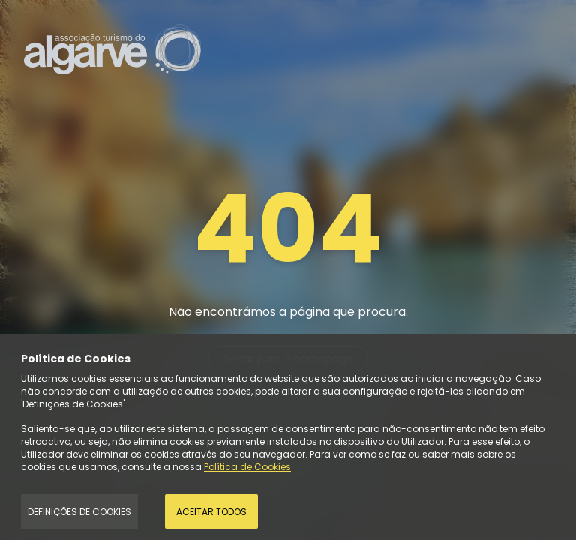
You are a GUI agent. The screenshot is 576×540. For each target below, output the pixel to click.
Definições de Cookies (79, 512)
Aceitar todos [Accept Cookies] (211, 512)
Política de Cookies (247, 466)
